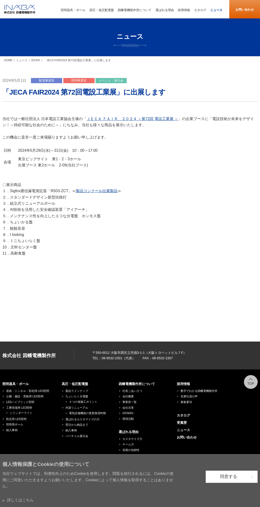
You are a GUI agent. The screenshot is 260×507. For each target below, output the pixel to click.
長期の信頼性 (130, 450)
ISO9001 (128, 413)
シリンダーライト (21, 413)
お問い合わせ (244, 9)
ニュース (21, 60)
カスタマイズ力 (132, 439)
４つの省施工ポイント (83, 401)
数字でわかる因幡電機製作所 (199, 391)
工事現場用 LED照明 (19, 407)
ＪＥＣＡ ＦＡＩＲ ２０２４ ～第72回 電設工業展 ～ (132, 119)
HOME (8, 60)
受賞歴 (182, 423)
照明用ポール (14, 424)
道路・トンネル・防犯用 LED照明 (27, 391)
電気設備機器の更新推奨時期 (87, 413)
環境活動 (128, 418)
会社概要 (128, 396)
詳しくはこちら (20, 500)
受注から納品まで (76, 424)
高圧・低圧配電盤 (75, 384)
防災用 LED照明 (16, 419)
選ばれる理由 (129, 432)
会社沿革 (128, 407)
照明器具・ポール (15, 384)
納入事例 (11, 430)
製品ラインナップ (76, 391)
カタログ (183, 415)
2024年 (35, 60)
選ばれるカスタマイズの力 (82, 419)
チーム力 (128, 444)
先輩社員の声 (189, 396)
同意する (228, 476)
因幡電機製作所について (137, 384)
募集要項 (186, 402)
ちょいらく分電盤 (76, 396)
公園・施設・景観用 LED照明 (24, 396)
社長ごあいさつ (132, 391)
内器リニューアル (76, 407)
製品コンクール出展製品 (96, 191)
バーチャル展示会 (76, 436)
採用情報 (183, 384)
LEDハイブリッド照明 (20, 402)
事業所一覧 (129, 402)
